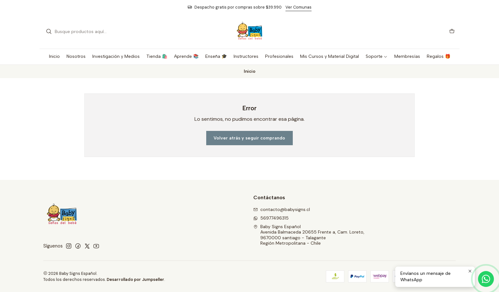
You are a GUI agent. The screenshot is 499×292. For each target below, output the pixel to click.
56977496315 (271, 218)
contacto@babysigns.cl (281, 209)
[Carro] (452, 31)
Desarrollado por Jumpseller (135, 279)
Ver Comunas (298, 7)
